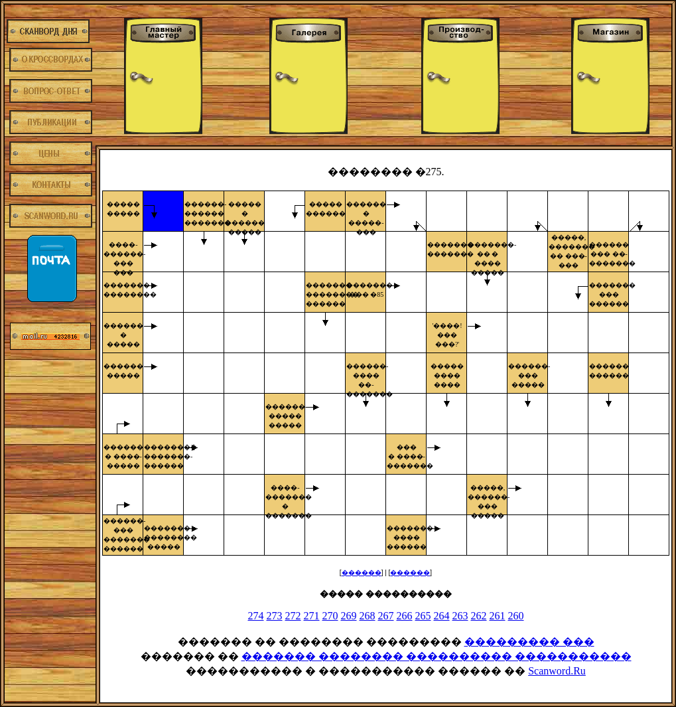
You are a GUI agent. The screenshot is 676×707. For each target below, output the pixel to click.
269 (349, 615)
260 (516, 615)
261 (498, 615)
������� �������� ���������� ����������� (436, 656)
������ (361, 572)
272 (293, 615)
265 (423, 615)
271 (312, 615)
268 (367, 615)
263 (460, 615)
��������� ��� (529, 641)
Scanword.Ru (557, 670)
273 (275, 615)
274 (256, 615)
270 (330, 615)
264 (442, 615)
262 (479, 615)
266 (405, 615)
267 (386, 615)
